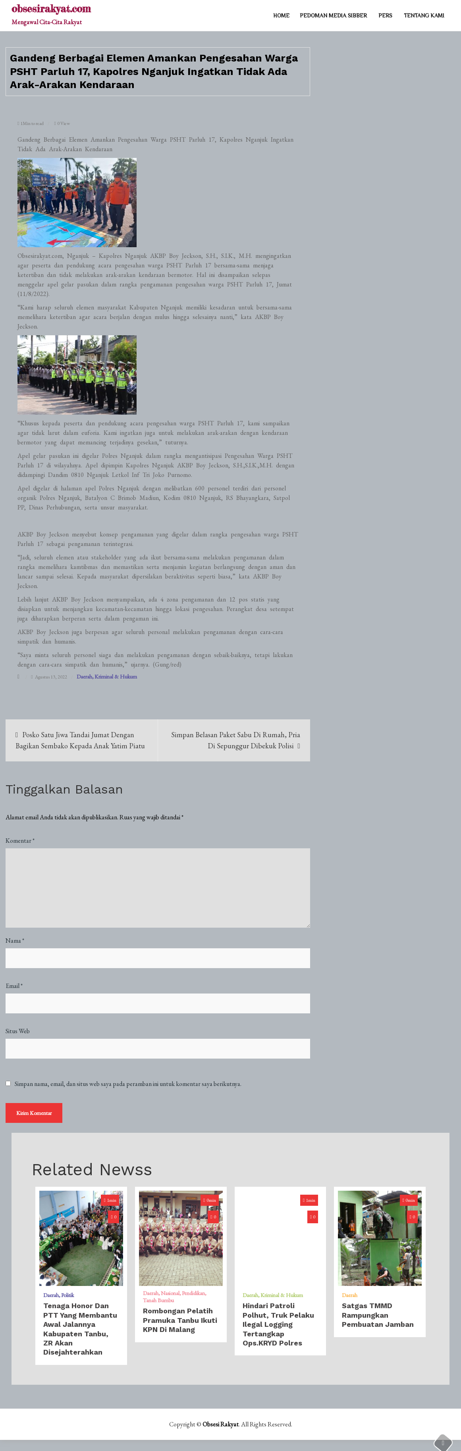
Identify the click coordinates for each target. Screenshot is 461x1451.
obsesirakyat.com (51, 8)
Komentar (20, 841)
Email (14, 986)
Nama (15, 941)
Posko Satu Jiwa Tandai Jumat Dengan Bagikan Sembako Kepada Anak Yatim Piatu (80, 740)
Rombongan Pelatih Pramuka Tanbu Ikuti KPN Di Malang (180, 1320)
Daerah (84, 676)
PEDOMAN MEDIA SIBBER (333, 15)
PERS (385, 15)
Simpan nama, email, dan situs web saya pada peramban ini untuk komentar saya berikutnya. (128, 1084)
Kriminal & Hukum (116, 676)
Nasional (170, 1294)
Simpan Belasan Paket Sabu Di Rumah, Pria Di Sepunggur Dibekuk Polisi (235, 740)
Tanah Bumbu (158, 1301)
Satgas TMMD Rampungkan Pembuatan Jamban (378, 1315)
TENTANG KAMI (424, 15)
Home (281, 15)
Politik (67, 1296)
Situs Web (18, 1031)
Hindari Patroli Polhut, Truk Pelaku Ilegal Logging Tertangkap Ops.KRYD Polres (278, 1325)
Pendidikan (193, 1294)
